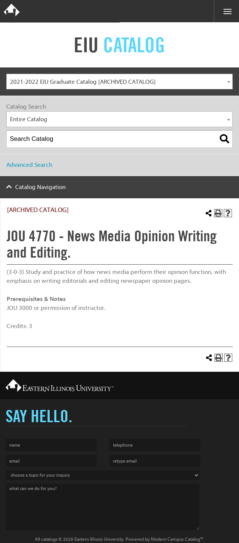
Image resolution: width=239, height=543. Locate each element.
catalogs (49, 539)
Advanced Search (29, 164)
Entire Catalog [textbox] (28, 119)
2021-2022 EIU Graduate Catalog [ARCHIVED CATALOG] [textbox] (83, 81)
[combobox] (119, 82)
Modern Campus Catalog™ (177, 539)
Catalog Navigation (40, 187)
